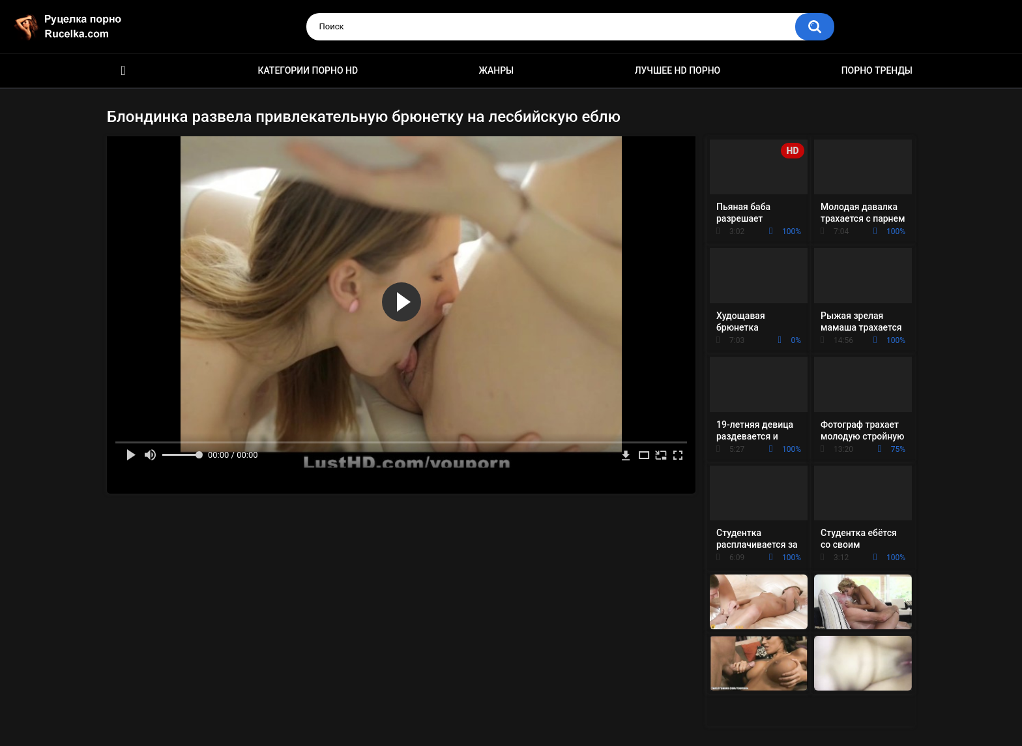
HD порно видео (123, 70)
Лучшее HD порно (678, 70)
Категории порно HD (307, 70)
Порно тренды (876, 70)
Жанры (496, 70)
